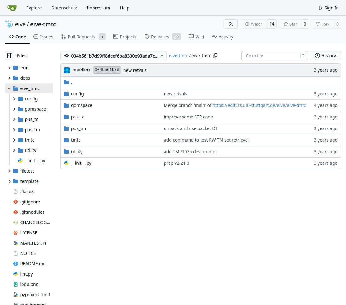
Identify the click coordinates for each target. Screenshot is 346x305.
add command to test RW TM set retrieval (206, 140)
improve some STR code (188, 117)
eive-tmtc (43, 24)
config (77, 94)
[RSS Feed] (231, 24)
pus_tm (78, 128)
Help (125, 8)
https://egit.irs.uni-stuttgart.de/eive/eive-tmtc (259, 105)
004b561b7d (107, 70)
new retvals (135, 70)
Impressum (98, 8)
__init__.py (81, 163)
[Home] (12, 7)
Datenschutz (64, 8)
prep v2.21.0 (176, 163)
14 (271, 24)
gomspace (81, 105)
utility (77, 151)
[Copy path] (215, 55)
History (325, 55)
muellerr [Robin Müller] (81, 69)
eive (20, 24)
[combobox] (274, 55)
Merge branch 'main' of (188, 105)
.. (69, 82)
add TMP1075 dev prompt (190, 151)
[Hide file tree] (9, 55)
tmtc (75, 140)
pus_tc (77, 117)
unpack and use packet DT (191, 128)
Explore (34, 8)
